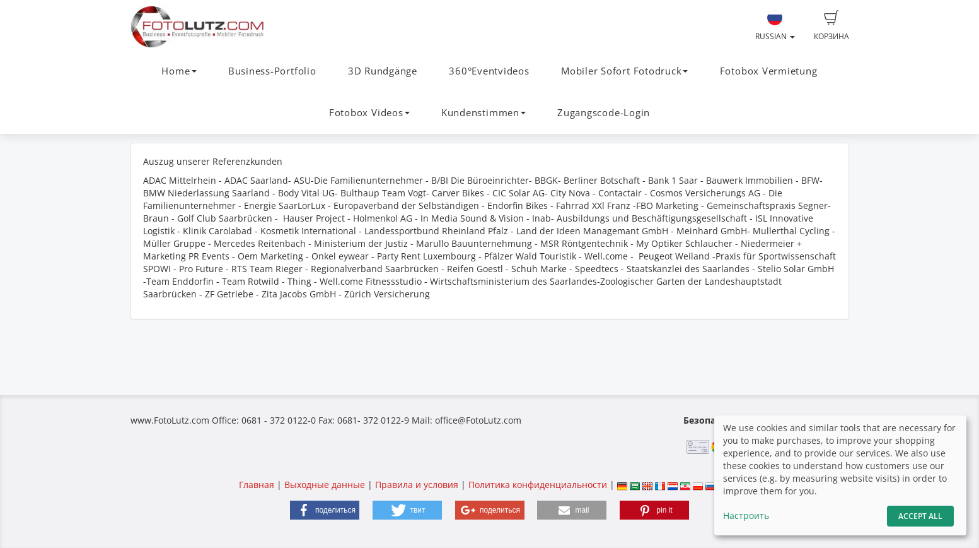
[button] (324, 510)
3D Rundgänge (382, 71)
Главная (256, 485)
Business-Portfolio (272, 71)
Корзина (831, 26)
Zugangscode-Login (603, 112)
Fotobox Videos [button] (369, 112)
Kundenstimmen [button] (483, 112)
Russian (775, 26)
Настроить (746, 515)
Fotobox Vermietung (769, 71)
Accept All (920, 516)
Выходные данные (324, 485)
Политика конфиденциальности (537, 485)
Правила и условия (416, 485)
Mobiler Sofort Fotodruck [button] (624, 71)
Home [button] (178, 71)
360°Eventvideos (489, 71)
